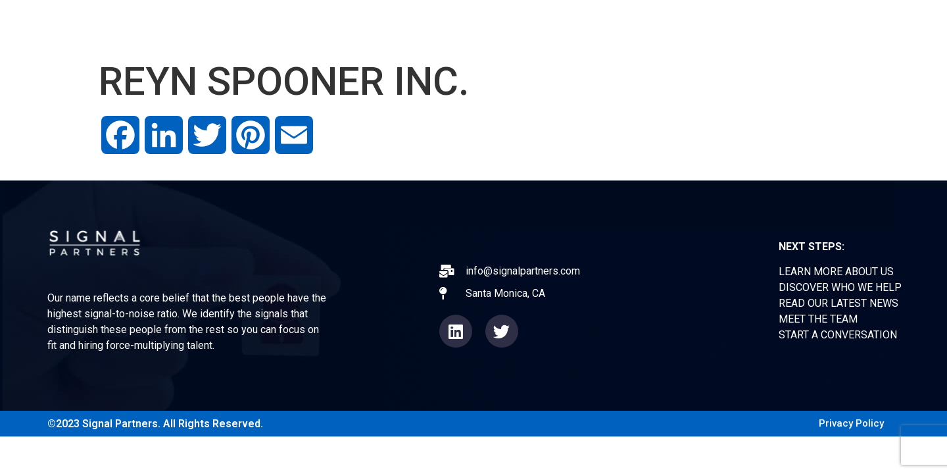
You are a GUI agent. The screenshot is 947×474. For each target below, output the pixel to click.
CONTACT (806, 26)
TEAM (737, 26)
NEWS (679, 26)
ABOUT (524, 26)
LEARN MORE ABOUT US (836, 271)
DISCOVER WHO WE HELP (840, 287)
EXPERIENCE (603, 26)
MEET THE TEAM (818, 319)
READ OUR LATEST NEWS (838, 303)
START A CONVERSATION (838, 335)
